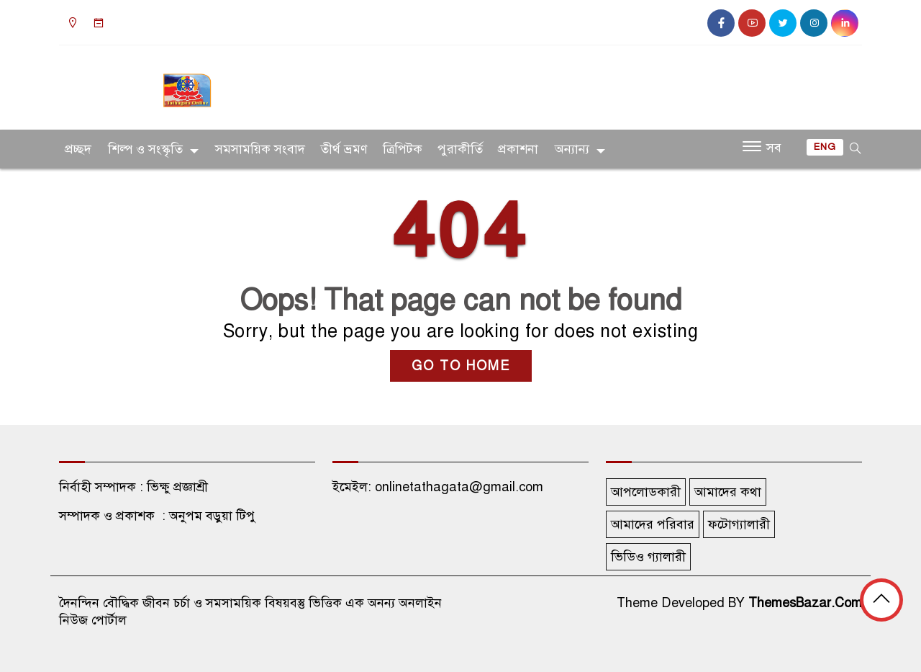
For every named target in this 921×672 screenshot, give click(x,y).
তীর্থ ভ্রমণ (344, 149)
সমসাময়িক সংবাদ (260, 149)
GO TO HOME (461, 366)
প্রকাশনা (518, 149)
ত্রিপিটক (402, 149)
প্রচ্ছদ (78, 149)
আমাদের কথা (727, 492)
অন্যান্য (572, 149)
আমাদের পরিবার (652, 524)
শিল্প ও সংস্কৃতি (145, 149)
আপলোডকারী (646, 492)
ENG (825, 147)
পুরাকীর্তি (460, 149)
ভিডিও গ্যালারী (648, 557)
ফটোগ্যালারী (739, 524)
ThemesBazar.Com (805, 603)
